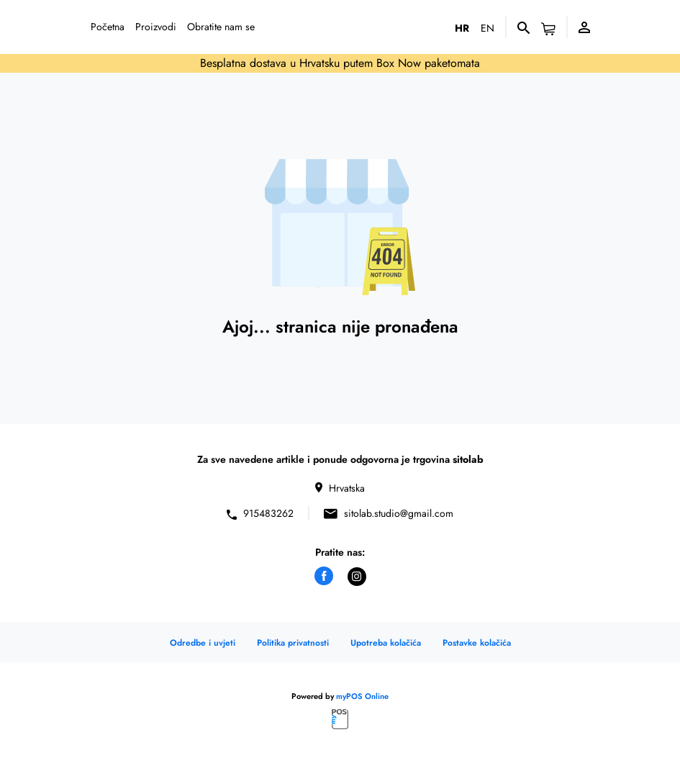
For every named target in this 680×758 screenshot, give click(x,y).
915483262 (268, 513)
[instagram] (357, 576)
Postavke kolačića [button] (477, 642)
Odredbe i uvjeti (202, 642)
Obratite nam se (221, 26)
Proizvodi (155, 26)
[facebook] (323, 576)
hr (462, 28)
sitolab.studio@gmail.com (398, 513)
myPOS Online (362, 696)
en (487, 28)
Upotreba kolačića (385, 642)
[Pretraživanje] (523, 26)
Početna (107, 26)
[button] (548, 29)
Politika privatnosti (293, 642)
